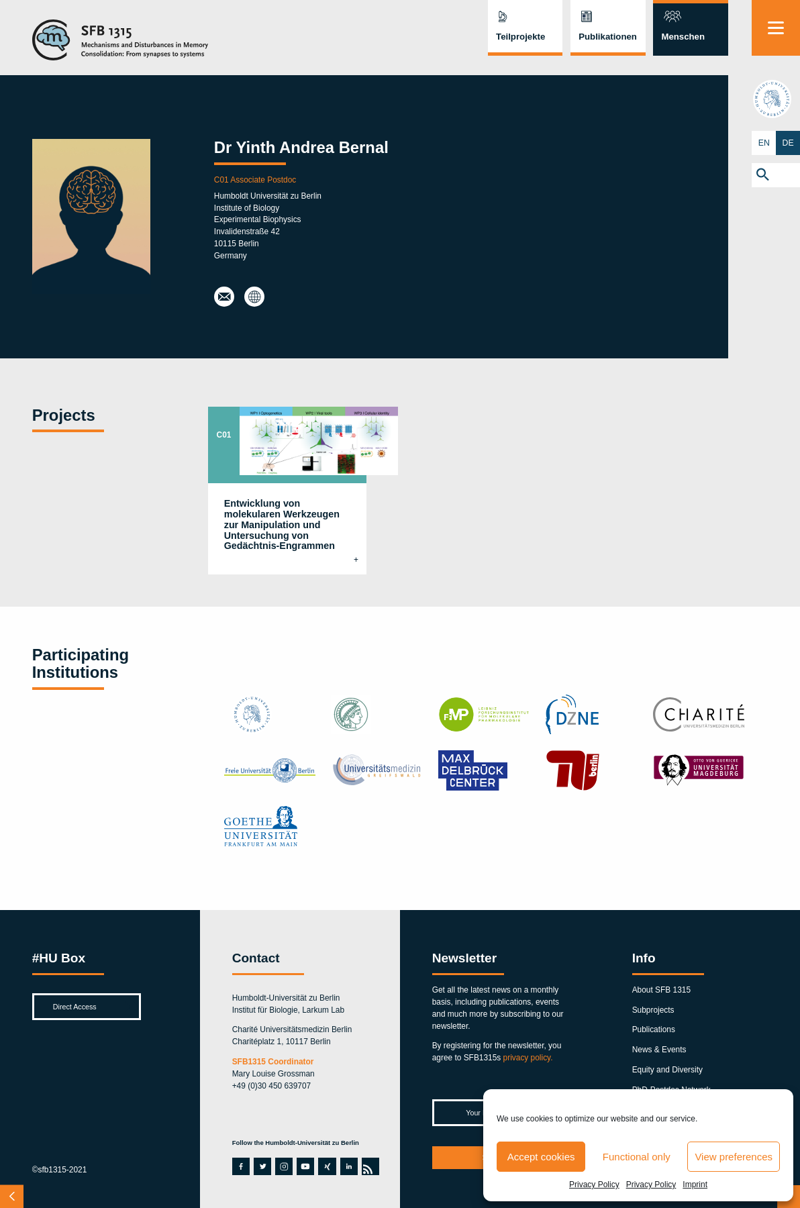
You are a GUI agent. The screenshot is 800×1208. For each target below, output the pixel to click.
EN (764, 142)
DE (788, 142)
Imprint (695, 1184)
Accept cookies (541, 1156)
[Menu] (776, 28)
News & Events (659, 1049)
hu (776, 98)
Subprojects (653, 1010)
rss (368, 1166)
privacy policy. (528, 1057)
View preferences (733, 1156)
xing (325, 1166)
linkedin (347, 1166)
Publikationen (608, 37)
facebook (239, 1166)
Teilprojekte (520, 37)
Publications (653, 1029)
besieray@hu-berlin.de (224, 297)
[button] (776, 175)
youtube (304, 1166)
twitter (262, 1166)
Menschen (683, 37)
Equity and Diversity (667, 1069)
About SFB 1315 (661, 990)
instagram (284, 1166)
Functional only (636, 1156)
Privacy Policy (594, 1184)
